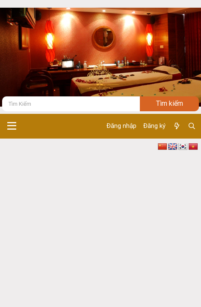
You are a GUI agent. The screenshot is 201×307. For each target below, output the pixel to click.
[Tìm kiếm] (71, 103)
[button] (12, 126)
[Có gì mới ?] (176, 126)
